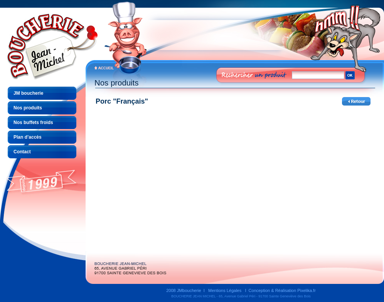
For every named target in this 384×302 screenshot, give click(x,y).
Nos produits (27, 108)
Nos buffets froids (33, 122)
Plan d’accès (27, 137)
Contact (22, 151)
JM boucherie (28, 93)
